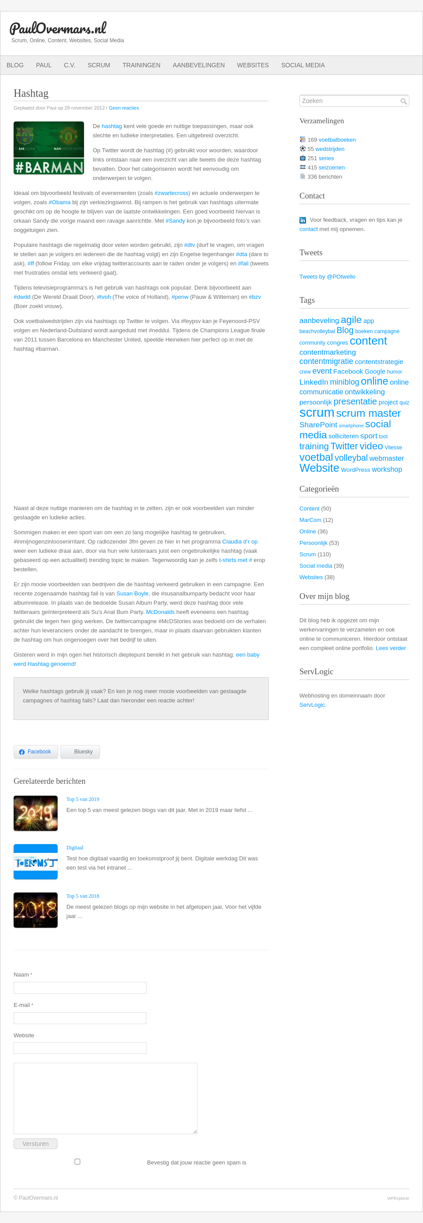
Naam (23, 974)
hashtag (112, 126)
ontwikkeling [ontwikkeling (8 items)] (365, 392)
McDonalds (160, 612)
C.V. (69, 65)
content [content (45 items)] (368, 340)
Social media (303, 65)
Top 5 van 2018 (82, 896)
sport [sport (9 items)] (369, 435)
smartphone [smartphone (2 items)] (351, 425)
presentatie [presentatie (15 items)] (355, 401)
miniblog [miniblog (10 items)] (344, 382)
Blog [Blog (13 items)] (345, 330)
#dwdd (22, 297)
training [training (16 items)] (314, 446)
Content (309, 508)
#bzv (255, 297)
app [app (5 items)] (369, 320)
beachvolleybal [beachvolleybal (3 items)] (317, 331)
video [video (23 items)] (371, 446)
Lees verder (391, 648)
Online (307, 531)
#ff (31, 263)
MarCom (310, 520)
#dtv (189, 245)
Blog (15, 65)
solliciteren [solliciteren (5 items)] (343, 436)
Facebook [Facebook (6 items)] (348, 371)
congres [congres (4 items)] (337, 342)
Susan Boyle (133, 593)
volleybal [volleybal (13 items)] (351, 458)
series (326, 158)
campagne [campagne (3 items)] (387, 331)
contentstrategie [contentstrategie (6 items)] (379, 361)
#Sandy (175, 220)
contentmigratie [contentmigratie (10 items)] (326, 361)
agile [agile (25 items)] (351, 319)
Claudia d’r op (240, 541)
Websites (253, 65)
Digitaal (75, 848)
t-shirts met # (235, 560)
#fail (243, 263)
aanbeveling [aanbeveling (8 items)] (319, 320)
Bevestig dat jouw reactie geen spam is (130, 1162)
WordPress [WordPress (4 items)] (356, 469)
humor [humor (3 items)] (394, 372)
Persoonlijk (313, 543)
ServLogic (312, 704)
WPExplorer (398, 1198)
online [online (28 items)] (374, 381)
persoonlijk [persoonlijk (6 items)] (315, 402)
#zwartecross (172, 193)
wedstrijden (330, 149)
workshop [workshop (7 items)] (387, 469)
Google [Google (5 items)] (375, 371)
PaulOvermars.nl (57, 28)
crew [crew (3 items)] (305, 372)
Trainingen (141, 65)
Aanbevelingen (199, 65)
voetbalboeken (337, 139)
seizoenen (332, 167)
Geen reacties (124, 107)
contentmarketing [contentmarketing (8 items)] (327, 352)
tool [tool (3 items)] (383, 436)
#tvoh (104, 297)
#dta (241, 254)
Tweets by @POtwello (327, 276)
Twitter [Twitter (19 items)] (344, 446)
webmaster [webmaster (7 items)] (386, 458)
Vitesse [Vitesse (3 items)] (393, 447)
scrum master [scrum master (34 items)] (368, 413)
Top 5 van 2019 (82, 799)
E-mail (23, 1005)
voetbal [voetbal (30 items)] (316, 457)
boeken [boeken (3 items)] (364, 331)
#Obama (60, 202)
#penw (179, 297)
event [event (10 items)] (322, 371)
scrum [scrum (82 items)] (317, 412)
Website (24, 1035)
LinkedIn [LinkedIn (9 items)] (313, 382)
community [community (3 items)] (312, 343)
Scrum (99, 65)
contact (308, 229)
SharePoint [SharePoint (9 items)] (318, 424)
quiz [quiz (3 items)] (404, 403)
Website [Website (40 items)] (319, 468)
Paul (44, 65)
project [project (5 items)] (388, 402)
